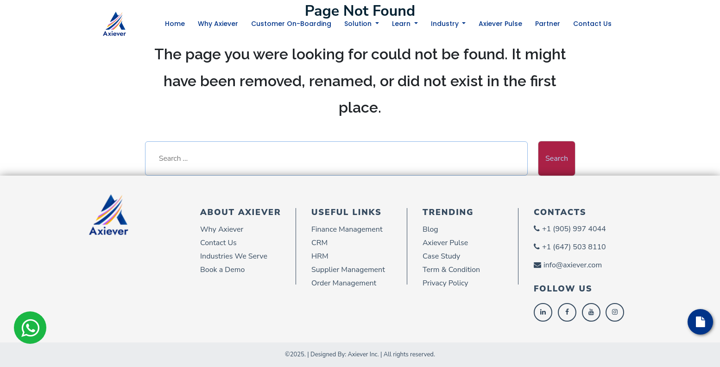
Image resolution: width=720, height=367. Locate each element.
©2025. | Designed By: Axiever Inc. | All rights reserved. (360, 354)
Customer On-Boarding (291, 23)
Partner (547, 23)
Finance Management (347, 229)
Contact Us (592, 23)
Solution (358, 23)
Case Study (441, 256)
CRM (319, 243)
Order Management (343, 283)
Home (175, 23)
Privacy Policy (445, 283)
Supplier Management (348, 270)
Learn (402, 23)
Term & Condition (451, 270)
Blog (430, 229)
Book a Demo (222, 270)
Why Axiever (218, 23)
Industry (446, 23)
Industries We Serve (233, 256)
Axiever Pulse (500, 23)
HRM (319, 256)
